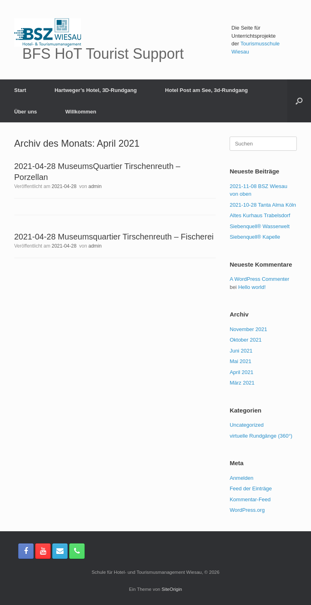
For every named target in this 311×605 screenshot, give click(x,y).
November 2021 (248, 329)
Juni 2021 (241, 351)
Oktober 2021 (246, 340)
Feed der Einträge (251, 488)
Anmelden (241, 478)
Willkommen (80, 112)
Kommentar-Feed (250, 499)
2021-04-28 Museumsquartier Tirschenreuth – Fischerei (113, 236)
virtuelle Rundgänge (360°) (261, 436)
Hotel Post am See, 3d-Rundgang (206, 90)
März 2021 (242, 383)
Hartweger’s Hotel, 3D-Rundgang (96, 90)
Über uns (25, 112)
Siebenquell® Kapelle (255, 237)
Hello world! (252, 287)
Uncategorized (247, 425)
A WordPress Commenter (259, 279)
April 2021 (241, 372)
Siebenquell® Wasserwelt (260, 226)
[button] (299, 100)
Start (20, 90)
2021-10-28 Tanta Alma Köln (263, 205)
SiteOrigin (172, 589)
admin (95, 186)
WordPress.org (247, 510)
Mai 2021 (240, 361)
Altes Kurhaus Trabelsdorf (260, 215)
